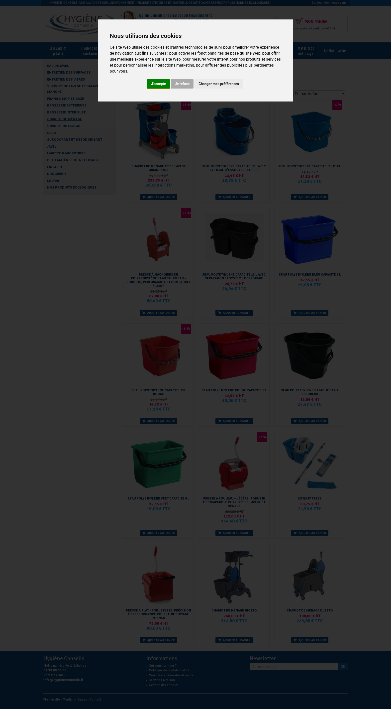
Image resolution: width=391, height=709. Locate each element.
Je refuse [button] (182, 84)
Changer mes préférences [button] (218, 84)
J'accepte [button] (158, 84)
